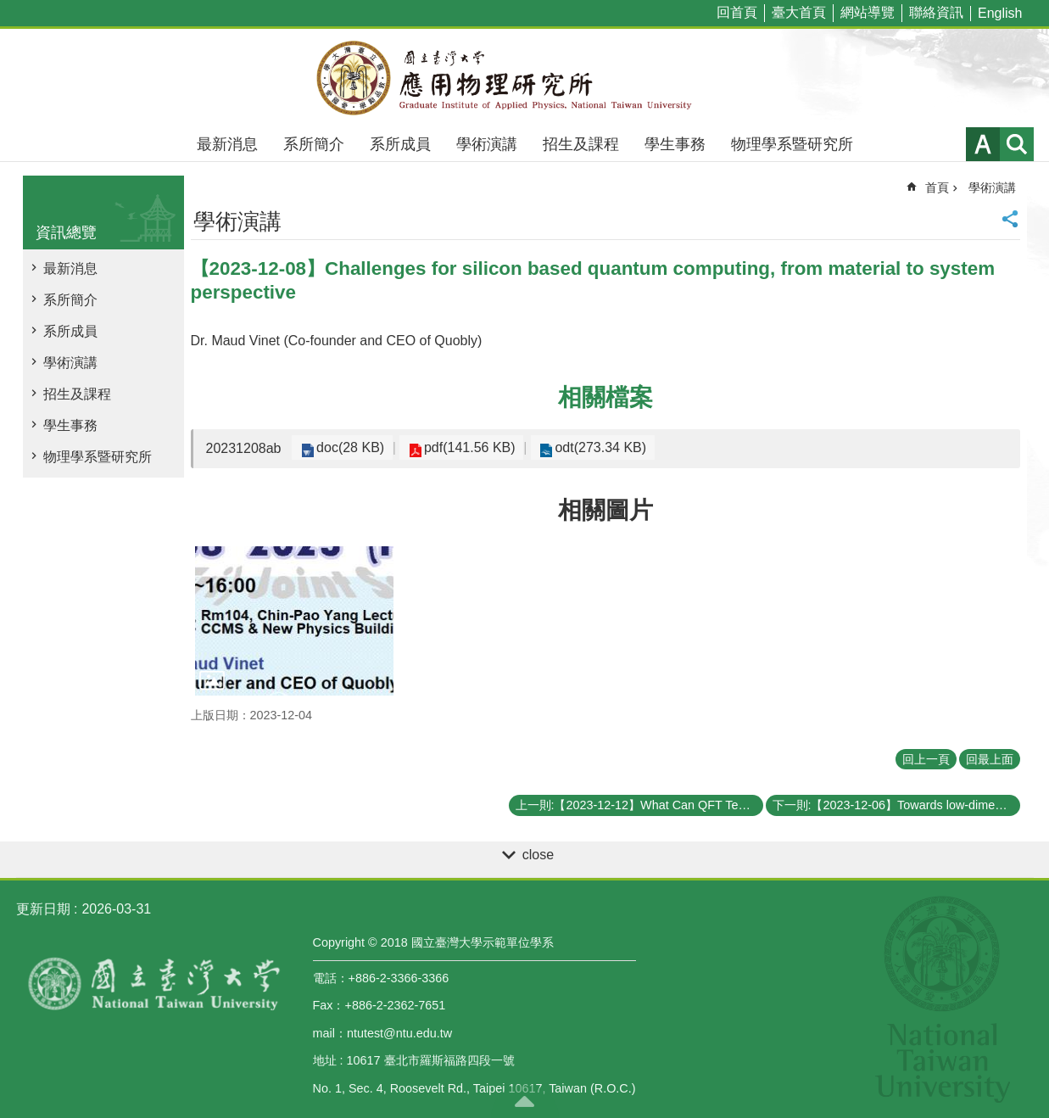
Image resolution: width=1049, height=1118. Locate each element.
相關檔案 (605, 397)
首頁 (937, 187)
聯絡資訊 (936, 12)
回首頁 (737, 12)
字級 (983, 144)
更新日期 (43, 909)
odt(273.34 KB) (585, 447)
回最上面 (989, 759)
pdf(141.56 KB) (460, 447)
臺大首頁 (799, 12)
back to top (525, 1101)
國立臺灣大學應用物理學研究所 (525, 78)
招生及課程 (581, 144)
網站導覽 (867, 12)
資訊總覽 (66, 232)
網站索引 (1017, 144)
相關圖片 (605, 510)
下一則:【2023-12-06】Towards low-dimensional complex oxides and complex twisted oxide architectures (896, 805)
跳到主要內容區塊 (8, 8)
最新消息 (227, 144)
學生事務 (675, 144)
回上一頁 (926, 759)
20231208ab (244, 448)
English (1000, 13)
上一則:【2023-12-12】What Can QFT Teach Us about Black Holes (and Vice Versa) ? (639, 805)
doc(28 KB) (347, 447)
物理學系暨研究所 (792, 144)
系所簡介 (313, 144)
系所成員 (400, 144)
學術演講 (486, 144)
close (538, 854)
